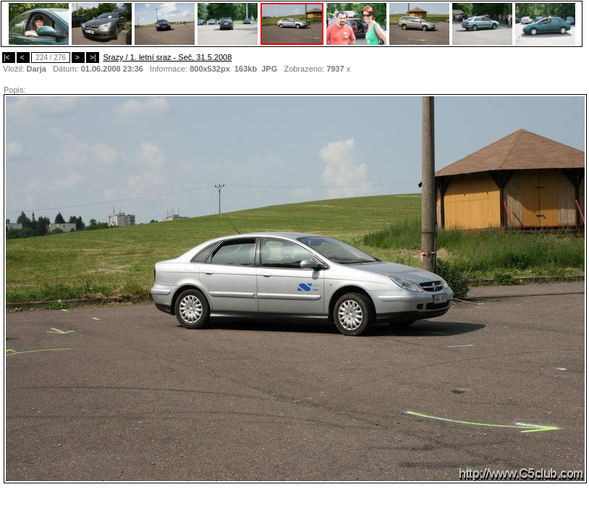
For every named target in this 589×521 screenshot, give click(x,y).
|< (9, 58)
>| (93, 58)
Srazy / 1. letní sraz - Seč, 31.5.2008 (167, 57)
